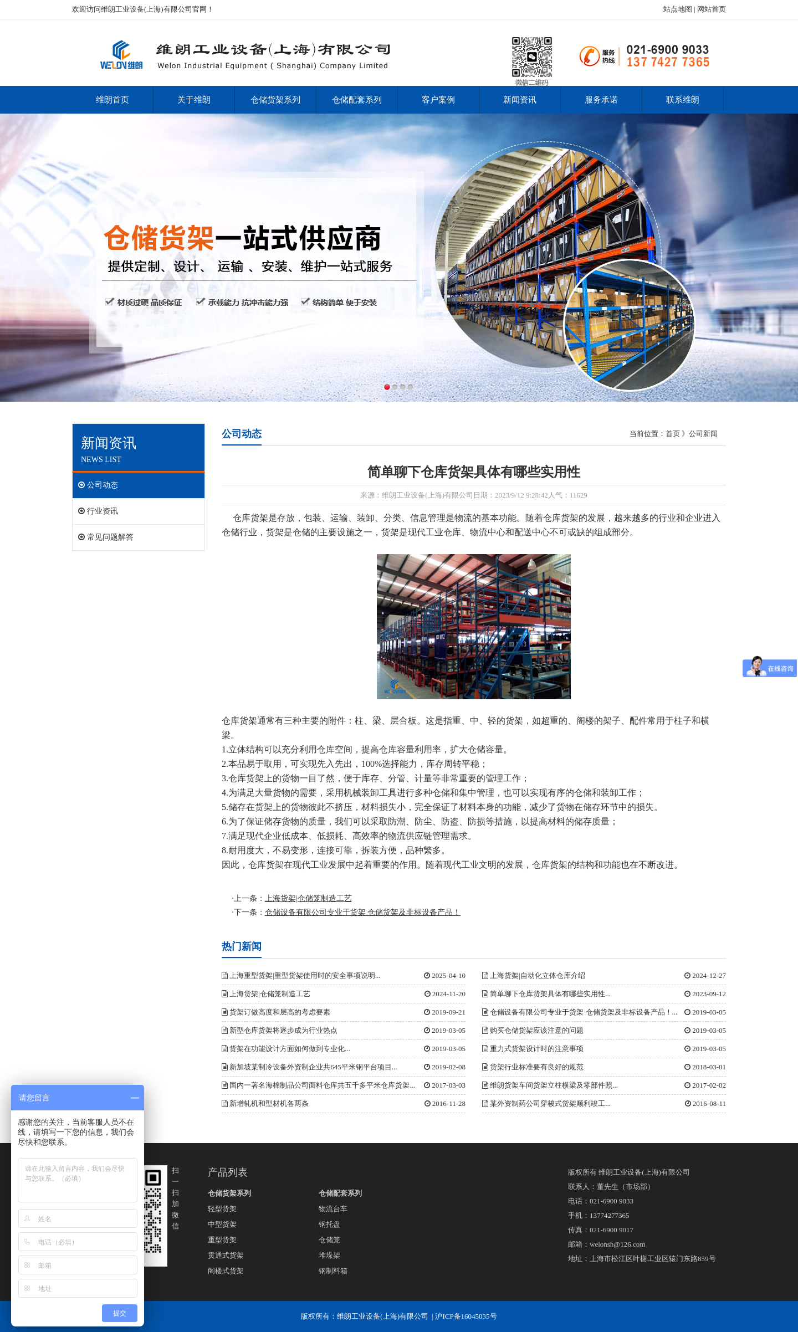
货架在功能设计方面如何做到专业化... (286, 1048)
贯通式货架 (226, 1255)
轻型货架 (222, 1209)
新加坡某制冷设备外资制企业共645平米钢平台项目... (309, 1067)
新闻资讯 (519, 99)
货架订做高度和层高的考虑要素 (276, 1012)
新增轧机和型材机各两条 (265, 1103)
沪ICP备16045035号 (466, 1316)
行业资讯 (98, 511)
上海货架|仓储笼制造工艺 (266, 994)
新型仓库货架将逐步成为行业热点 (279, 1030)
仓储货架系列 (275, 99)
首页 (673, 433)
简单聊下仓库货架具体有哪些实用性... (546, 994)
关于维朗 (194, 99)
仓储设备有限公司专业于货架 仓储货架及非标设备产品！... (579, 1012)
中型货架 (222, 1224)
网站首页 (711, 9)
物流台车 (333, 1209)
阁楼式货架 (226, 1271)
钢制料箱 (333, 1271)
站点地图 (677, 9)
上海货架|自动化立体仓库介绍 (533, 975)
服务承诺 (601, 99)
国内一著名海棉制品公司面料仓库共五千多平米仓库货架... (318, 1085)
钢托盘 (329, 1224)
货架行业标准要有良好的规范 (533, 1067)
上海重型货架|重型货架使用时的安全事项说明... (301, 975)
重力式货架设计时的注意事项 (533, 1048)
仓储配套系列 (357, 99)
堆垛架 (329, 1255)
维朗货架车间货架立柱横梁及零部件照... (550, 1085)
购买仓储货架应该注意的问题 (533, 1030)
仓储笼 (329, 1240)
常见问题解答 (106, 537)
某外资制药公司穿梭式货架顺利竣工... (546, 1103)
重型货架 (222, 1240)
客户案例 (438, 99)
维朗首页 (112, 99)
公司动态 (98, 485)
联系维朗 (682, 99)
